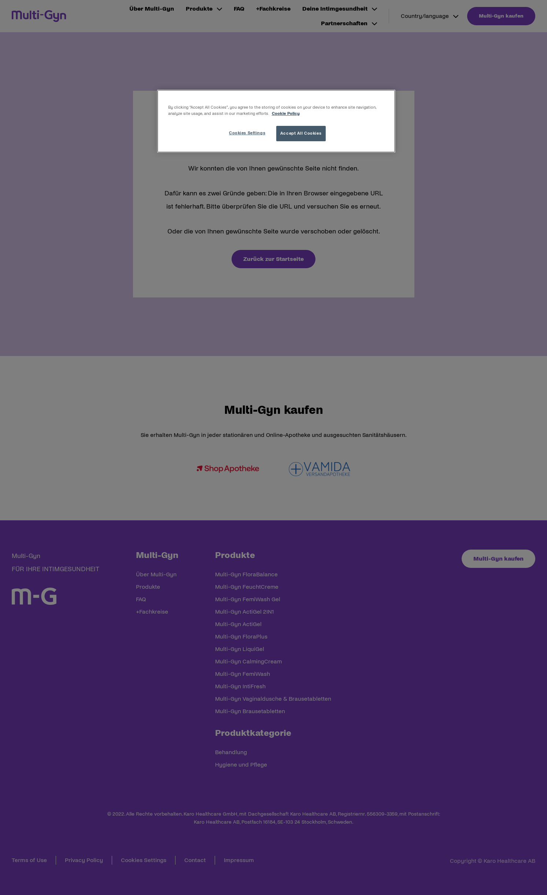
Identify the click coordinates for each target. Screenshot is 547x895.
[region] (276, 121)
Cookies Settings (247, 133)
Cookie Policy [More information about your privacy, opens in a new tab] (286, 113)
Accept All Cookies (300, 133)
